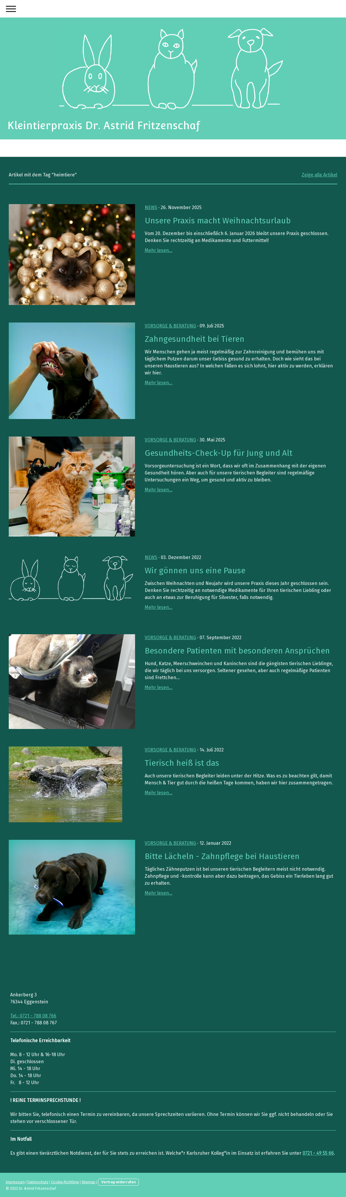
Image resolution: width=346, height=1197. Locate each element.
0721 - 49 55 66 (318, 1153)
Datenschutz (37, 1182)
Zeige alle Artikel (319, 175)
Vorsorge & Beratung (170, 326)
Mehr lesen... (158, 250)
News (151, 207)
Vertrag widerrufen (118, 1182)
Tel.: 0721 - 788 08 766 (33, 1016)
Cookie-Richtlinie (65, 1182)
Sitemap (88, 1182)
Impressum (15, 1182)
